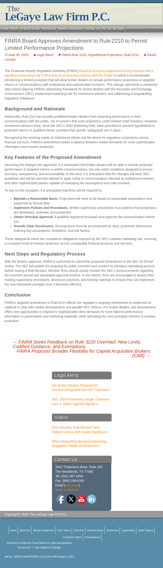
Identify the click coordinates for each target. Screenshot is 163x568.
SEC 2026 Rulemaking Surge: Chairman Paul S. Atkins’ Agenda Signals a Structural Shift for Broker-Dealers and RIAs (80, 401)
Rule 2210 (131, 55)
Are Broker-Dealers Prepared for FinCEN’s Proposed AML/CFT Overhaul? (81, 388)
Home (4, 28)
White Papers (145, 530)
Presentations (92, 537)
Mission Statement (43, 530)
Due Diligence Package (48, 547)
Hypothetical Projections (105, 55)
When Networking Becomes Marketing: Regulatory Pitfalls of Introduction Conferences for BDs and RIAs (79, 444)
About (15, 28)
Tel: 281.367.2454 (113, 28)
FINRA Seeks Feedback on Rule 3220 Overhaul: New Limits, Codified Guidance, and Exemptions (77, 344)
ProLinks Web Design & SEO (58, 556)
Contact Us (92, 28)
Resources (49, 28)
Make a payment (67, 490)
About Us (25, 530)
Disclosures (24, 547)
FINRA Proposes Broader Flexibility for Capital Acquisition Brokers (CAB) (83, 353)
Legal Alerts (45, 55)
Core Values (64, 530)
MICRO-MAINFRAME (26, 556)
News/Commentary (70, 28)
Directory (79, 530)
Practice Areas (30, 28)
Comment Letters (72, 537)
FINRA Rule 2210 (74, 55)
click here (72, 485)
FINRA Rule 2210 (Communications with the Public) (77, 75)
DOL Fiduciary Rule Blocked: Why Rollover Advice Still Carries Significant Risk (79, 430)
